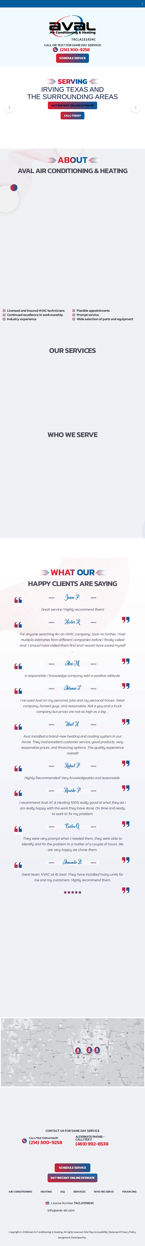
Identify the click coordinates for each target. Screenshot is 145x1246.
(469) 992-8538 (94, 1143)
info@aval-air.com (61, 1210)
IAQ (62, 1191)
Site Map (89, 1232)
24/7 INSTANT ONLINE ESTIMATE (72, 105)
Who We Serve (104, 1191)
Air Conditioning (20, 1191)
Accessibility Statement (107, 1232)
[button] (142, 3)
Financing (129, 1191)
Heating (46, 1191)
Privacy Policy (128, 1232)
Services (79, 1191)
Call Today (72, 115)
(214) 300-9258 (75, 49)
